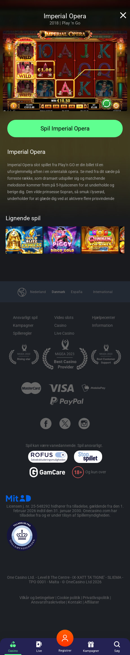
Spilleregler (22, 333)
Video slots (63, 317)
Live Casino (64, 333)
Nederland (38, 292)
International (103, 292)
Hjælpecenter (103, 317)
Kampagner (23, 325)
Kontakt (75, 602)
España (76, 292)
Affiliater (91, 602)
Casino (60, 325)
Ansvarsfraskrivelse (48, 602)
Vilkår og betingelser (37, 597)
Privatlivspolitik (96, 597)
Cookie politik (68, 597)
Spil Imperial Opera (65, 128)
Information (102, 325)
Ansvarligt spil (25, 317)
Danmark (58, 292)
